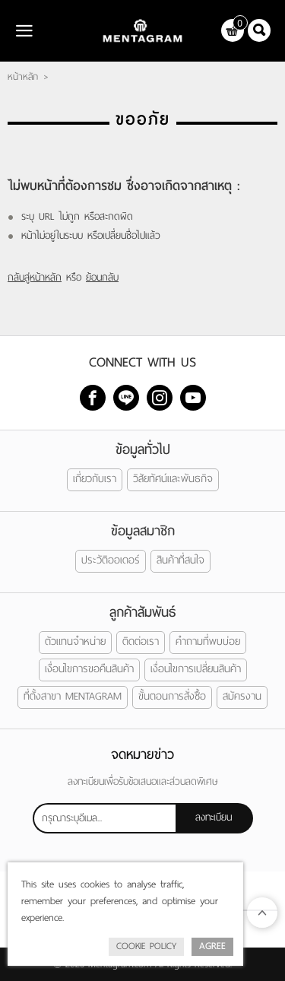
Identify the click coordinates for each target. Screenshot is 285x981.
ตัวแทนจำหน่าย (75, 641)
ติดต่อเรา (140, 641)
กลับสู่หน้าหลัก (35, 277)
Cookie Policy (146, 946)
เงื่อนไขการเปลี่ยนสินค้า (195, 668)
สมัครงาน (242, 696)
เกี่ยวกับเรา (94, 478)
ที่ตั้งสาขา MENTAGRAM (73, 696)
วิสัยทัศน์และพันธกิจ (173, 478)
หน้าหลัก (23, 76)
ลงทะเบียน (213, 817)
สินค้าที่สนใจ (180, 560)
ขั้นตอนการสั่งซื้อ (172, 696)
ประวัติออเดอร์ (110, 560)
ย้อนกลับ (102, 277)
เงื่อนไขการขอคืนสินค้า (89, 668)
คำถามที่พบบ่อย (208, 641)
